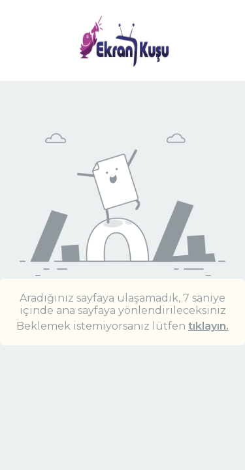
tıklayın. (208, 326)
